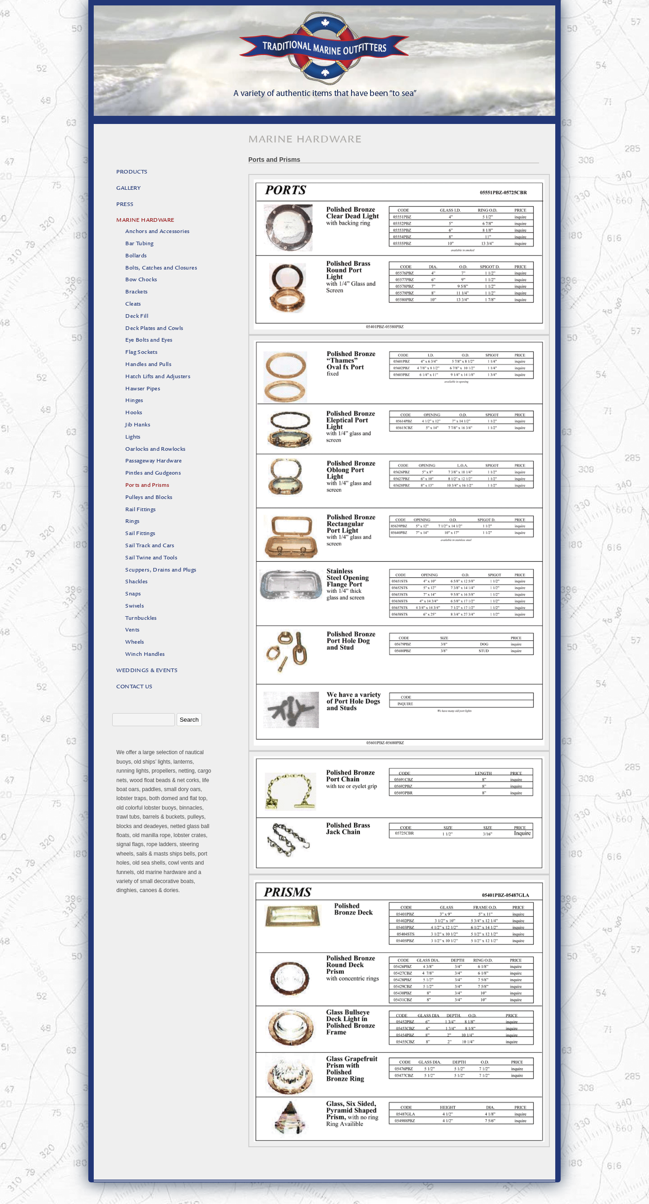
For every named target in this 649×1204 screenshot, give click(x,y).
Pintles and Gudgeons (153, 473)
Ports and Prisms (147, 486)
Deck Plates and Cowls (154, 329)
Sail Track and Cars (149, 546)
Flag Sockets (141, 353)
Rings (132, 522)
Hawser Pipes (142, 389)
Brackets (136, 292)
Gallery (128, 189)
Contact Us (134, 687)
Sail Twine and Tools (151, 558)
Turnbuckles (140, 619)
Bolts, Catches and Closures (161, 268)
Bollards (135, 256)
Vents (132, 630)
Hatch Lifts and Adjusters (157, 377)
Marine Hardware (145, 221)
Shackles (136, 582)
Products (131, 172)
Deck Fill (136, 317)
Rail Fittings (140, 510)
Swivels (134, 606)
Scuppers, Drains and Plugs (160, 570)
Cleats (133, 304)
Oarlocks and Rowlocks (155, 450)
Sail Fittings (140, 534)
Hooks (133, 413)
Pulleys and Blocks (148, 498)
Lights (132, 437)
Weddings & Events (147, 671)
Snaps (133, 594)
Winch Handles (145, 655)
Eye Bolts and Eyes (148, 340)
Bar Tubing (139, 244)
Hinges (134, 401)
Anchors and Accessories (157, 232)
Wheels (134, 642)
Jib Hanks (137, 425)
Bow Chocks (141, 280)
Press (124, 205)
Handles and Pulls (148, 365)
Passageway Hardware (153, 461)
